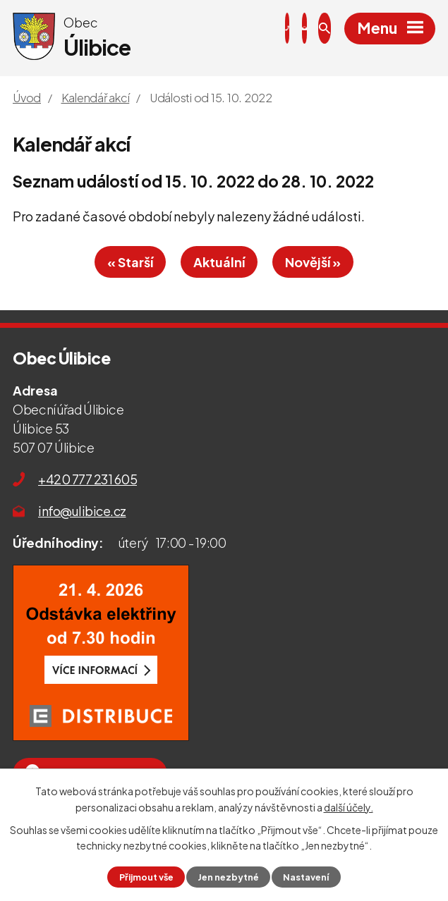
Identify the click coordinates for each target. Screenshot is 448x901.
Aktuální (219, 262)
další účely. (348, 806)
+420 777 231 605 (87, 479)
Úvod (27, 97)
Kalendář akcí (95, 97)
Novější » (313, 262)
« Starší (130, 262)
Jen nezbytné (228, 877)
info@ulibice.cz (82, 511)
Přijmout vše (146, 877)
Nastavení (306, 877)
